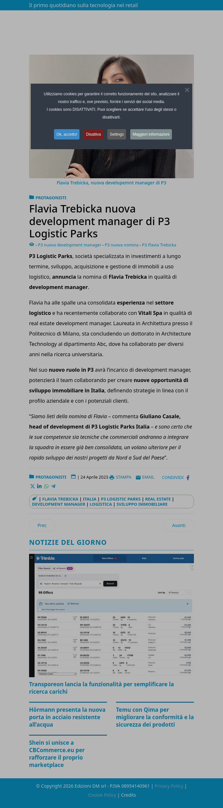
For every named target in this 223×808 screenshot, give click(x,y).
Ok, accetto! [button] (66, 134)
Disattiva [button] (93, 134)
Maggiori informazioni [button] (152, 134)
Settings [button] (117, 134)
